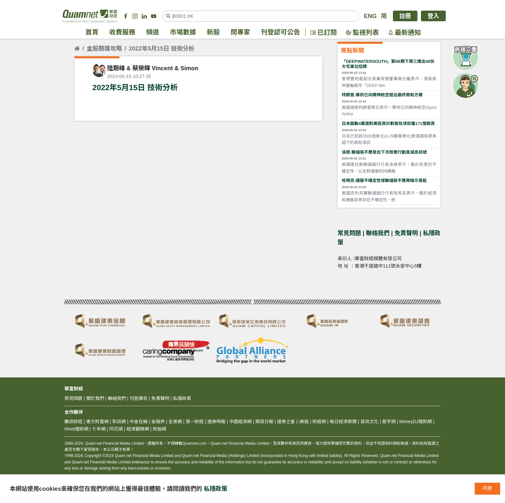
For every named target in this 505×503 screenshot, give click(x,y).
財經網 (319, 421)
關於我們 (95, 398)
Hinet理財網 (76, 429)
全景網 (175, 421)
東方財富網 (97, 421)
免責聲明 (406, 233)
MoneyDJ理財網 (415, 421)
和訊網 (119, 421)
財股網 (159, 429)
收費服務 (122, 32)
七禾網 (99, 429)
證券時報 (216, 421)
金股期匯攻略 (104, 48)
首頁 (92, 32)
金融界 (158, 421)
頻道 (152, 32)
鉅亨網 (388, 421)
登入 (433, 16)
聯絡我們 (377, 233)
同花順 (116, 429)
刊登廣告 (138, 398)
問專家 (240, 32)
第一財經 (195, 421)
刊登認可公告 (280, 32)
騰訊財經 (73, 421)
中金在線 (138, 421)
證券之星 (285, 421)
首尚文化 (369, 421)
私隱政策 (215, 488)
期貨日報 (264, 421)
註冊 (405, 16)
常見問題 (349, 233)
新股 (213, 32)
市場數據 (183, 32)
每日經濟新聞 (343, 421)
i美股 (303, 421)
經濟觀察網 (138, 429)
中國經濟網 (240, 421)
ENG (370, 16)
